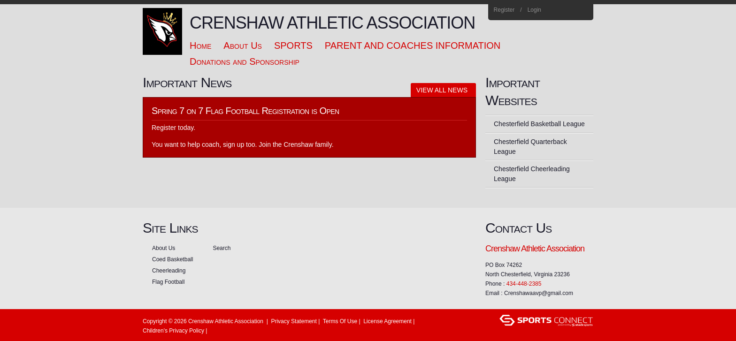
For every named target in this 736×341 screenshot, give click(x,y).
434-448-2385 (524, 283)
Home (583, 10)
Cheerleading (168, 270)
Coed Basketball (172, 259)
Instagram (570, 10)
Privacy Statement (293, 321)
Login (534, 10)
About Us (163, 248)
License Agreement (387, 321)
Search (221, 248)
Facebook (557, 10)
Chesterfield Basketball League (539, 124)
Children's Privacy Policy (173, 330)
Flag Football (168, 282)
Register (504, 10)
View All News (442, 90)
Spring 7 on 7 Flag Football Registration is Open (245, 111)
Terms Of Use (340, 321)
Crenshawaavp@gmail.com (538, 293)
